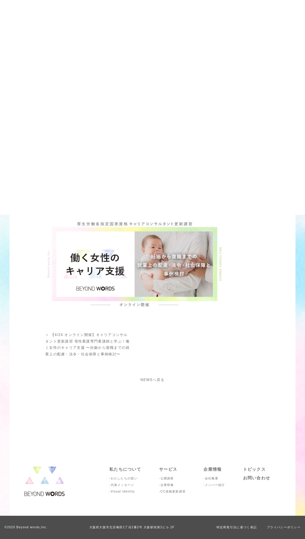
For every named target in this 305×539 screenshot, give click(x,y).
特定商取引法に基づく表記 (237, 527)
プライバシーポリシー (284, 527)
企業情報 (212, 469)
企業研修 (167, 485)
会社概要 (211, 478)
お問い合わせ (256, 478)
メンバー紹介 (215, 485)
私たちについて (125, 469)
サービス (168, 469)
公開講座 (167, 478)
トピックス (254, 469)
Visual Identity (123, 491)
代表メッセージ (122, 485)
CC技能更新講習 (173, 491)
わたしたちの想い (124, 478)
